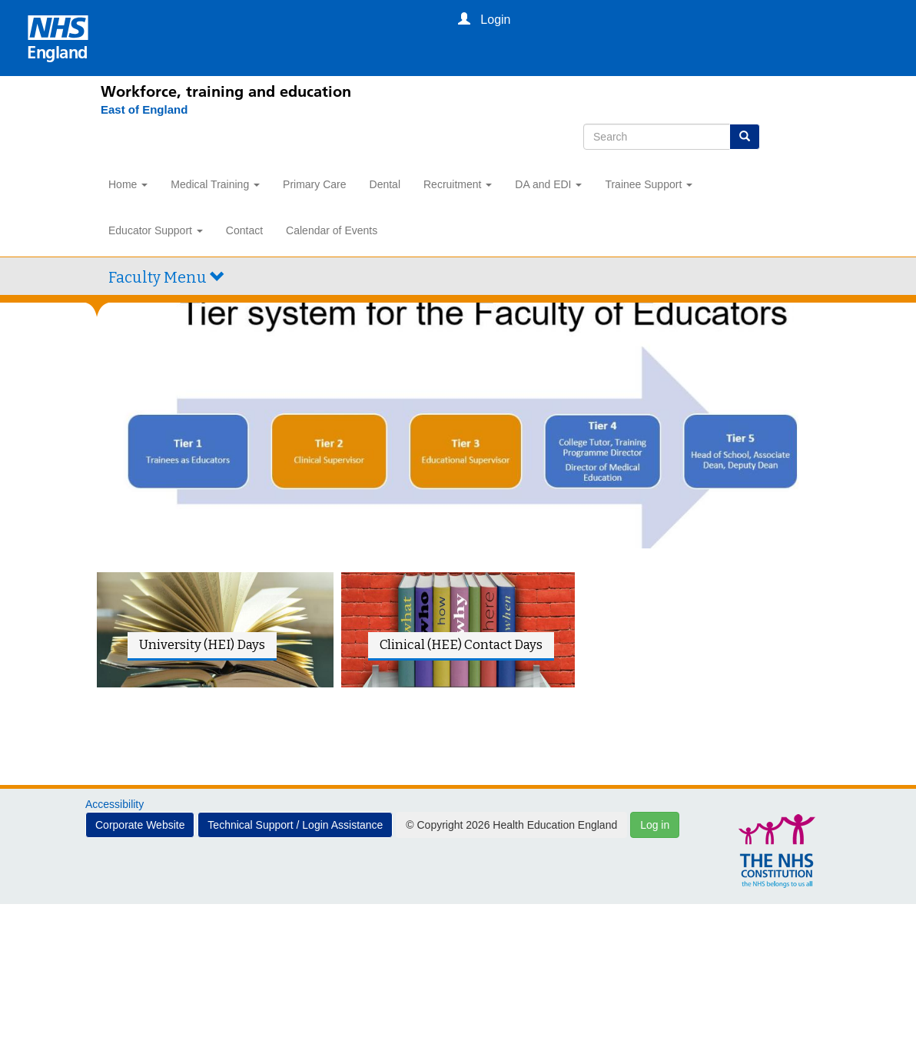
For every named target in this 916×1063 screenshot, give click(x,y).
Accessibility (114, 804)
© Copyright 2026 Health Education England (511, 825)
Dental (385, 184)
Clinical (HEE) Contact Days (461, 644)
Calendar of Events (331, 230)
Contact (244, 230)
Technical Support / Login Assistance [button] (295, 825)
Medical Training (215, 184)
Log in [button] (654, 825)
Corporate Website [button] (139, 825)
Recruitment (457, 184)
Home (128, 184)
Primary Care (314, 184)
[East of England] (136, 110)
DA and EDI (548, 184)
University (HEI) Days (202, 644)
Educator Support (155, 230)
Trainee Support (648, 184)
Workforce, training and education (226, 91)
